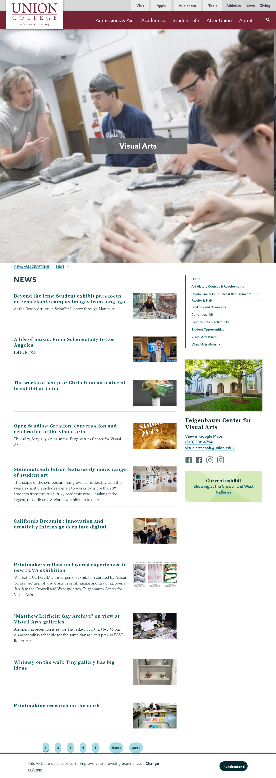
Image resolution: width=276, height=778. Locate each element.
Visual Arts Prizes (204, 337)
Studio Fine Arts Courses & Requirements (221, 294)
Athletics (233, 5)
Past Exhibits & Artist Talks (210, 322)
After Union (219, 20)
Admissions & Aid (115, 20)
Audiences (187, 5)
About (246, 20)
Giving (265, 5)
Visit (140, 5)
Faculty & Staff (201, 300)
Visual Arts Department (32, 266)
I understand (234, 766)
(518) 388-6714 (199, 442)
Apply (161, 5)
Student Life (186, 20)
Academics (153, 20)
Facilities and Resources (208, 307)
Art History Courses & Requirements (217, 286)
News (250, 5)
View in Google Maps (204, 436)
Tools (212, 5)
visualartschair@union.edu (210, 448)
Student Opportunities (207, 329)
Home (195, 279)
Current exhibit (202, 314)
